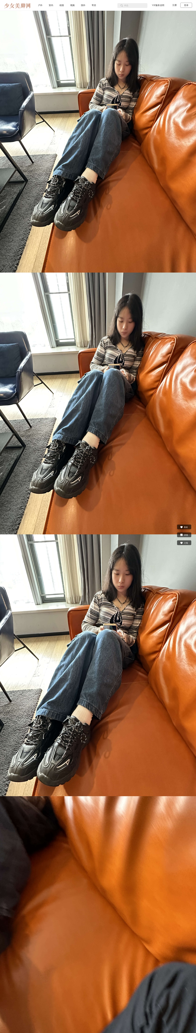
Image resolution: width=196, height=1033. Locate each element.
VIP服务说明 (158, 5)
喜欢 (184, 527)
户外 (40, 5)
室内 (51, 5)
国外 (83, 5)
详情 (184, 534)
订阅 (184, 542)
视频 (72, 5)
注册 (174, 5)
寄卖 (94, 5)
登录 (186, 5)
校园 (61, 5)
